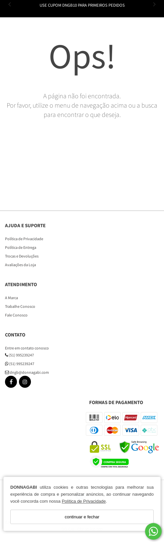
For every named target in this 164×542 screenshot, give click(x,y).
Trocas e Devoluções (22, 256)
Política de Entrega (20, 247)
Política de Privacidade (84, 501)
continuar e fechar (82, 516)
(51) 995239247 (19, 354)
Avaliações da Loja (20, 264)
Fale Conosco (16, 314)
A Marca (11, 297)
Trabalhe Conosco (20, 306)
